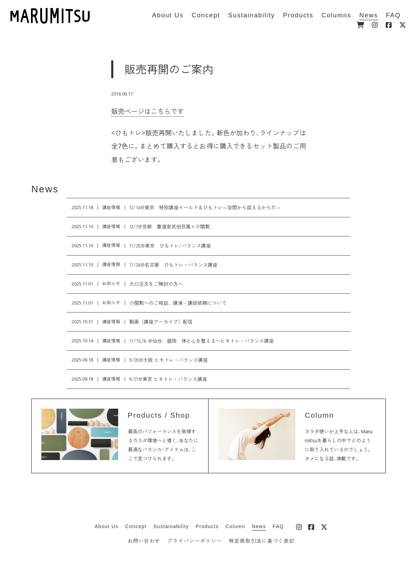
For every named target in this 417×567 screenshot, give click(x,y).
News (45, 189)
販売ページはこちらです (147, 111)
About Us (106, 526)
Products (207, 526)
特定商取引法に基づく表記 (262, 540)
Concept (136, 526)
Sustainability (171, 526)
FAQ (278, 526)
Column (235, 526)
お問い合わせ (144, 540)
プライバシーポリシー (194, 540)
